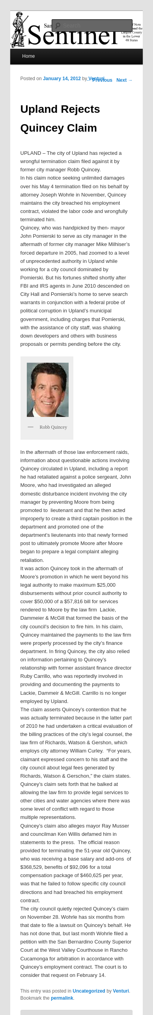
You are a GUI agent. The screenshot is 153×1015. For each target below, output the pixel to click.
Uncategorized (89, 991)
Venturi (96, 78)
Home (28, 56)
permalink (62, 998)
